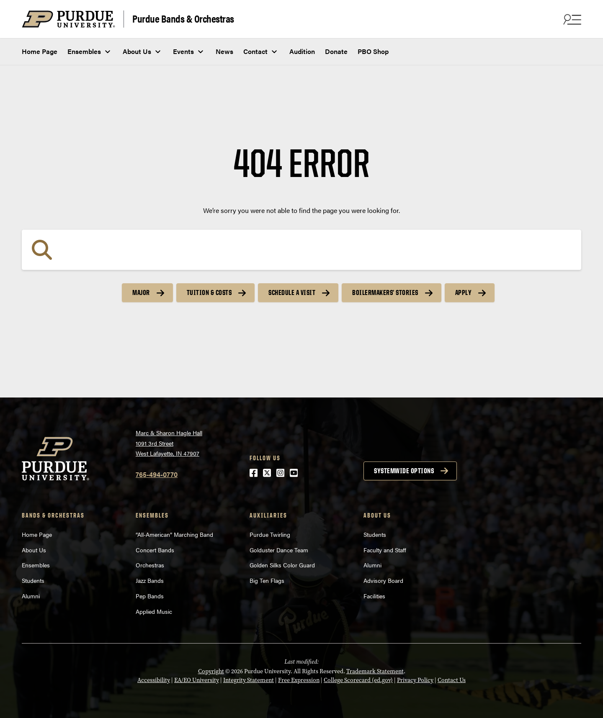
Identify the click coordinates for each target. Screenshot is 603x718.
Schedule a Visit (291, 292)
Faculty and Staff (384, 550)
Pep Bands (150, 596)
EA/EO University (196, 680)
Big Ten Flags (267, 580)
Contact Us (452, 680)
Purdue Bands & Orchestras (183, 18)
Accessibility (153, 680)
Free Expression (299, 680)
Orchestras (150, 565)
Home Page (39, 51)
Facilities (374, 596)
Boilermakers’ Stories (385, 292)
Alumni (31, 596)
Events (183, 51)
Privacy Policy (415, 680)
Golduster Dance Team (279, 550)
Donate (336, 51)
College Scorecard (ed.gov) (358, 680)
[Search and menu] (571, 19)
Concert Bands (155, 550)
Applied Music (154, 611)
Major (141, 292)
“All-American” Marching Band (174, 534)
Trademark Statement (375, 671)
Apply (463, 292)
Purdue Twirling (270, 534)
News (224, 51)
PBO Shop (373, 51)
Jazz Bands (150, 580)
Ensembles (84, 51)
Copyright (211, 671)
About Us (137, 51)
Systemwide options (404, 471)
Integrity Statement (248, 680)
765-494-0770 (157, 474)
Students (33, 580)
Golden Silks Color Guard (282, 565)
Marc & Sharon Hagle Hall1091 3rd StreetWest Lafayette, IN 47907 (169, 442)
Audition (302, 51)
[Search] (301, 250)
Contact (255, 51)
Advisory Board (383, 580)
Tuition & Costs (209, 292)
